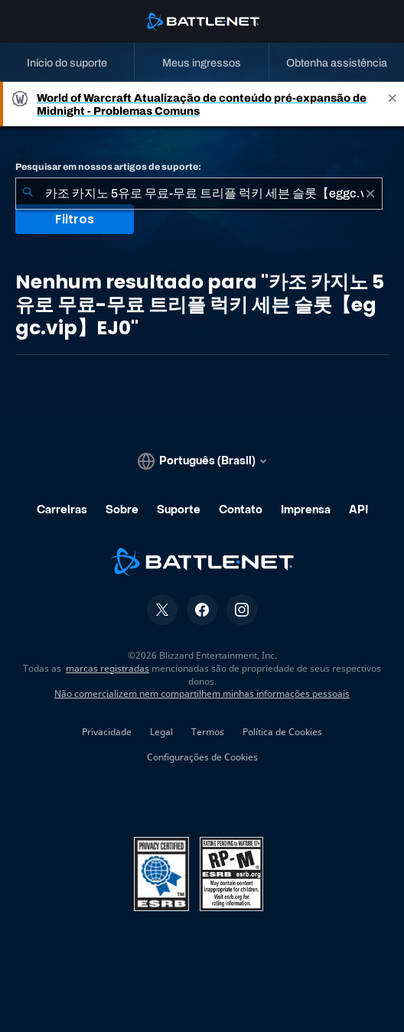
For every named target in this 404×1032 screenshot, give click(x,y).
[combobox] (199, 193)
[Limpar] (370, 193)
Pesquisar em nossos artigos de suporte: (108, 166)
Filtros (74, 219)
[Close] (392, 104)
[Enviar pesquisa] (27, 193)
